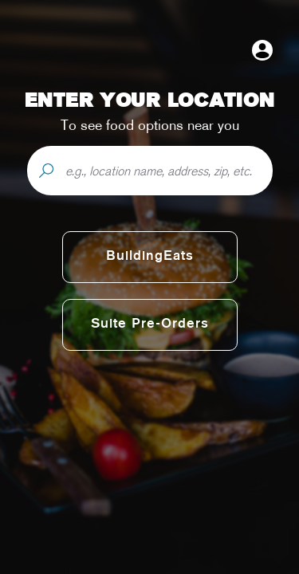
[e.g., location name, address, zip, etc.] (169, 170)
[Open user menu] (262, 50)
